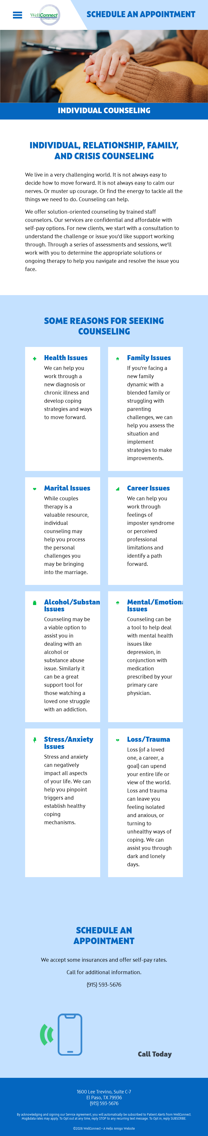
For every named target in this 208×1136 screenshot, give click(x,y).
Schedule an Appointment (141, 15)
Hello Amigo (114, 1128)
